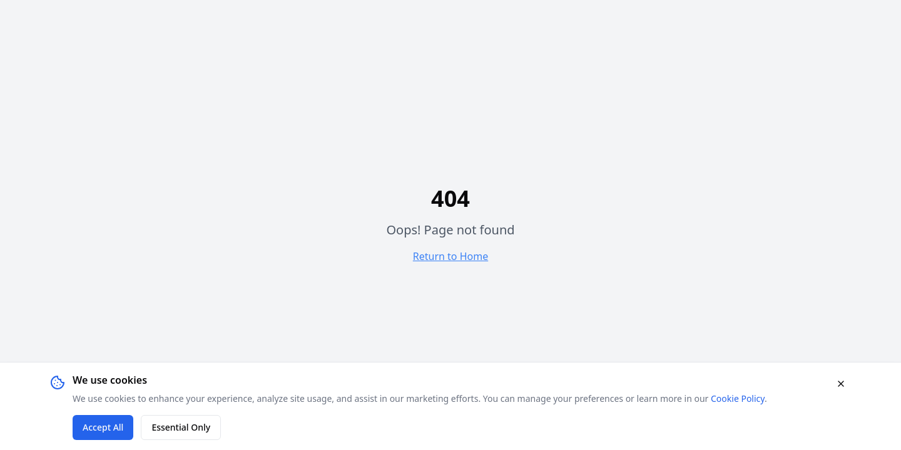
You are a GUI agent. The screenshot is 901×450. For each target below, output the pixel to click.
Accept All (103, 427)
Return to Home (450, 256)
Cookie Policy (738, 398)
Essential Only (180, 427)
